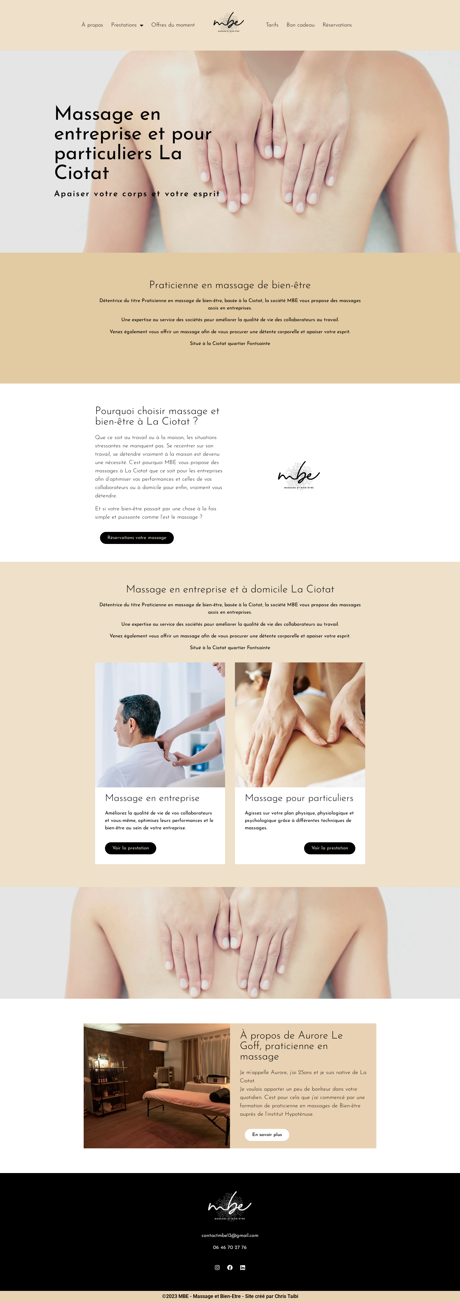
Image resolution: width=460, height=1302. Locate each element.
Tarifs (272, 25)
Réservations (337, 25)
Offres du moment (173, 25)
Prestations (127, 25)
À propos (92, 25)
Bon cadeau (300, 25)
